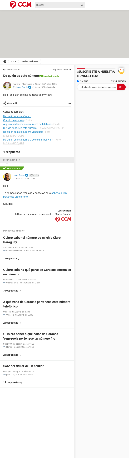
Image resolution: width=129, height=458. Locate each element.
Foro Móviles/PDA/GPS (52, 128)
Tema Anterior (13, 69)
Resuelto (46, 76)
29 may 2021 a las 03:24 (44, 87)
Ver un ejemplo (118, 81)
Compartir (12, 103)
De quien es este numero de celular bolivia (27, 139)
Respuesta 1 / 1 (11, 160)
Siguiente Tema (60, 69)
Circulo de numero (13, 120)
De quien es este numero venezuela (23, 131)
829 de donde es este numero (20, 128)
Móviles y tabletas (29, 61)
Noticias (82, 81)
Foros (13, 61)
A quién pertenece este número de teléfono (27, 124)
